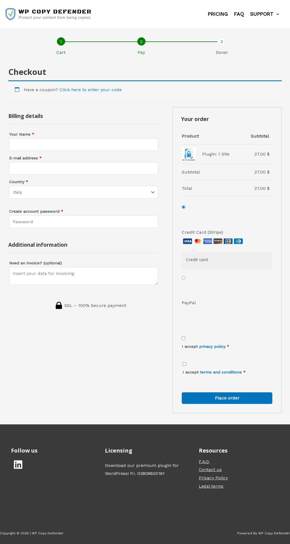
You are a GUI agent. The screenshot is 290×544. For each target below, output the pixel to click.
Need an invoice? (35, 263)
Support (264, 14)
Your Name (21, 134)
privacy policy (212, 346)
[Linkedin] (18, 465)
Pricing (218, 14)
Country (18, 182)
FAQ (239, 14)
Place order (227, 398)
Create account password (36, 211)
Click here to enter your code (90, 89)
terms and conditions (221, 372)
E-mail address (25, 158)
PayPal (189, 302)
